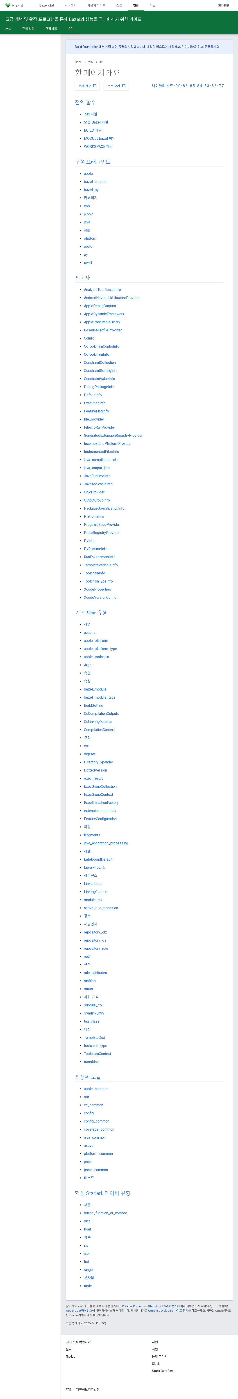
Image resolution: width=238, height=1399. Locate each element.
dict (87, 1221)
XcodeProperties (97, 589)
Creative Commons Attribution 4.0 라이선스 (149, 1306)
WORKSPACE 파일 (98, 146)
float (87, 1229)
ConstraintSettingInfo (101, 371)
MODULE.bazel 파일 (100, 138)
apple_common (96, 1089)
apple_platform (96, 641)
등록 (208, 47)
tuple (88, 1286)
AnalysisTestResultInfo (102, 290)
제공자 (82, 278)
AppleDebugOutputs (100, 306)
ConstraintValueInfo (99, 379)
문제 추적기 (159, 1356)
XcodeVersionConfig (100, 597)
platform (90, 238)
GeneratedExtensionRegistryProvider (113, 435)
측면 (87, 673)
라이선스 (90, 875)
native (88, 1145)
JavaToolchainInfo (98, 484)
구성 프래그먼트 (93, 162)
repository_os (95, 940)
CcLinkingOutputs (98, 722)
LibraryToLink (94, 867)
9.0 (178, 86)
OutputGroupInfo (97, 500)
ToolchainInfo (94, 573)
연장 (90, 62)
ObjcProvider (94, 492)
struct (88, 989)
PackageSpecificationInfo (104, 508)
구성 (87, 738)
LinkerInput (93, 884)
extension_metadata (100, 811)
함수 (87, 1237)
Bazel (78, 62)
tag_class (92, 1021)
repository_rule (96, 948)
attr (86, 1097)
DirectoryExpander (98, 762)
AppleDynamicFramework (104, 314)
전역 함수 (85, 102)
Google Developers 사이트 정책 (168, 1310)
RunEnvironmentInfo (100, 557)
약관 (69, 1389)
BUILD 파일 (93, 130)
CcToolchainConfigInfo (101, 346)
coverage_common (99, 1129)
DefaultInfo (93, 395)
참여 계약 (187, 47)
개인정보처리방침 (88, 1389)
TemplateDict (94, 1037)
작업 (87, 624)
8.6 (185, 86)
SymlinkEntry (94, 1013)
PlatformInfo (94, 516)
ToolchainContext (97, 1054)
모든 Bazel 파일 (96, 122)
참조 (119, 5)
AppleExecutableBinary (102, 322)
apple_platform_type (100, 649)
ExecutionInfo (95, 403)
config (89, 1113)
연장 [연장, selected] (136, 5)
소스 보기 (117, 86)
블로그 (70, 1349)
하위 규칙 (91, 997)
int (86, 1245)
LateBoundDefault (98, 859)
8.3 (206, 86)
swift (88, 263)
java (87, 222)
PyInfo (89, 541)
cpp (87, 206)
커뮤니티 (155, 5)
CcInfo (89, 338)
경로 (87, 916)
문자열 (89, 1278)
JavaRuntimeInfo (97, 476)
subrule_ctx (93, 1005)
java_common (95, 1137)
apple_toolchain (96, 657)
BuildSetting (93, 705)
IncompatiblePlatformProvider (108, 443)
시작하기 (71, 5)
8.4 (199, 86)
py (86, 254)
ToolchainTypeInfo (98, 581)
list (86, 1262)
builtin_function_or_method (105, 1213)
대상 (87, 1029)
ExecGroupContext (98, 794)
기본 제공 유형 (91, 613)
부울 (87, 1205)
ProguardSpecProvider (102, 524)
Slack (156, 1363)
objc (87, 230)
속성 (87, 681)
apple (88, 173)
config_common (96, 1121)
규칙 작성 (28, 29)
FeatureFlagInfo (96, 411)
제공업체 (90, 924)
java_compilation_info (101, 460)
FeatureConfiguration (100, 819)
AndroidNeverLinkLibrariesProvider (112, 298)
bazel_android (95, 182)
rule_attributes (95, 973)
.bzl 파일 (90, 114)
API (101, 62)
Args (87, 665)
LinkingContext (95, 892)
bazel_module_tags (100, 697)
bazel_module (95, 689)
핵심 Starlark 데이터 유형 (103, 1193)
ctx (86, 746)
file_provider (94, 419)
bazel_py (91, 190)
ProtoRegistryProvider (102, 533)
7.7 (221, 86)
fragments (92, 835)
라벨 (87, 851)
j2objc (88, 214)
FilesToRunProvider (99, 427)
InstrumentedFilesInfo (101, 452)
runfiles (90, 981)
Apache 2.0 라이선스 (79, 1310)
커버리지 (90, 198)
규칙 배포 (51, 29)
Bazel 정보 (46, 5)
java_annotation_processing (106, 843)
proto (88, 246)
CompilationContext (99, 730)
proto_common (96, 1170)
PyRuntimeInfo (95, 549)
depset (89, 754)
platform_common (98, 1154)
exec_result (93, 778)
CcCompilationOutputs (101, 713)
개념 (8, 29)
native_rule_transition (101, 908)
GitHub (223, 5)
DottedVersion (95, 770)
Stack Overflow (163, 1371)
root (87, 956)
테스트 (89, 1178)
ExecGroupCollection (100, 786)
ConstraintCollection (100, 362)
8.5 (192, 86)
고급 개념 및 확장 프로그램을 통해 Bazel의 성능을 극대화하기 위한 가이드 (73, 19)
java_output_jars (97, 468)
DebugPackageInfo (99, 387)
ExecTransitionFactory (101, 803)
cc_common (93, 1105)
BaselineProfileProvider (103, 330)
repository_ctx (95, 932)
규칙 (87, 965)
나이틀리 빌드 (162, 86)
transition (91, 1062)
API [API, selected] (70, 29)
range (88, 1270)
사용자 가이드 (96, 5)
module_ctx (93, 900)
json (87, 1253)
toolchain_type (95, 1046)
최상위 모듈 (88, 1077)
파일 (87, 827)
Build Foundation (87, 47)
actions (89, 632)
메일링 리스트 (156, 47)
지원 (155, 1349)
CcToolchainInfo (96, 354)
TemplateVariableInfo (101, 565)
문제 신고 (88, 86)
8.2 (214, 86)
